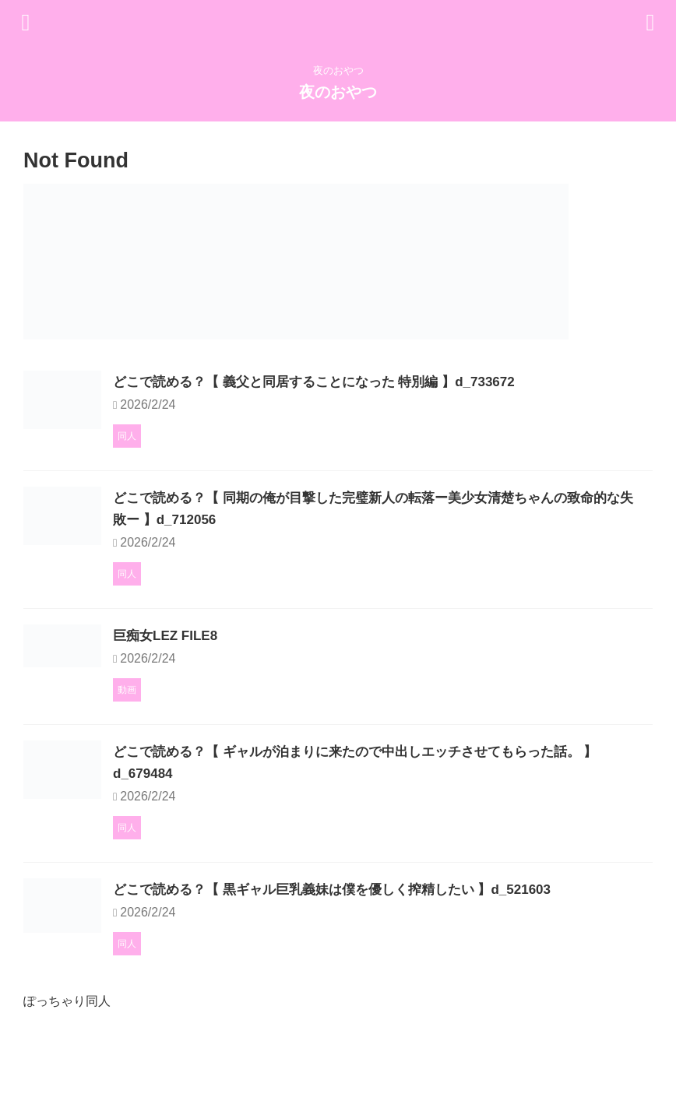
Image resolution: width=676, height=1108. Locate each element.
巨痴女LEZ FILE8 (246, 679)
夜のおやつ (338, 91)
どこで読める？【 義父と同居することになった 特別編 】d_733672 (403, 381)
